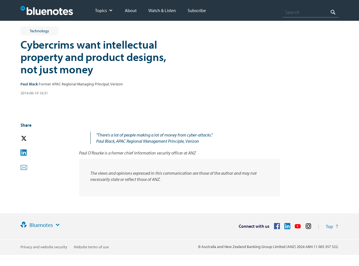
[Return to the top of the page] (332, 226)
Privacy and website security (43, 246)
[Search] (310, 12)
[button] (31, 138)
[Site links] (57, 225)
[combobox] (310, 12)
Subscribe (197, 10)
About (131, 10)
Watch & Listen (162, 10)
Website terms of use (91, 246)
